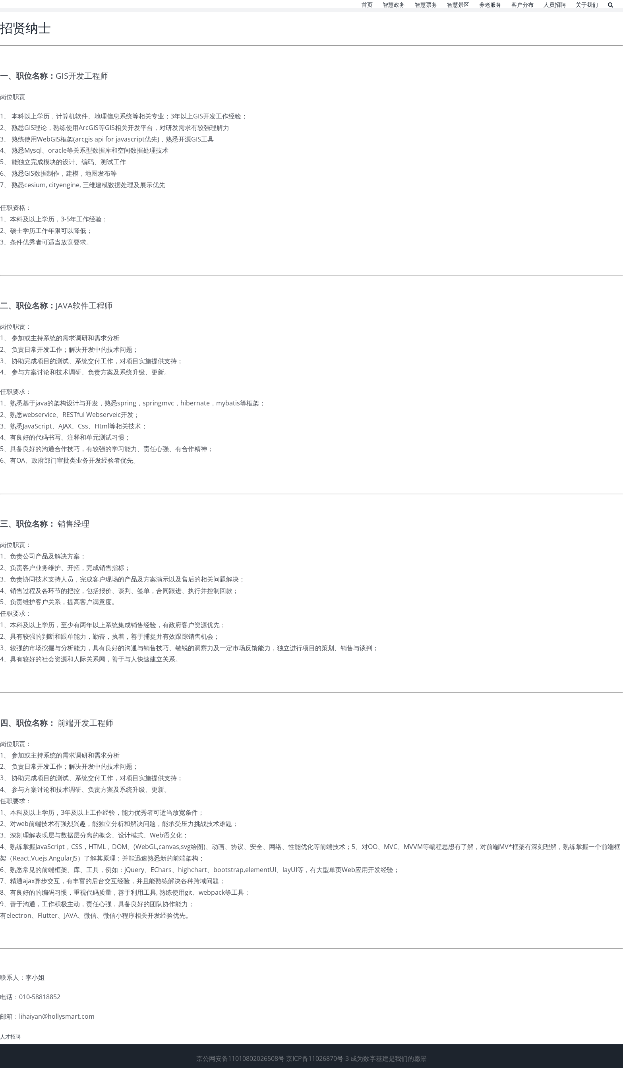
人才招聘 (10, 1036)
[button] (610, 4)
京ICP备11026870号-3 (317, 1058)
